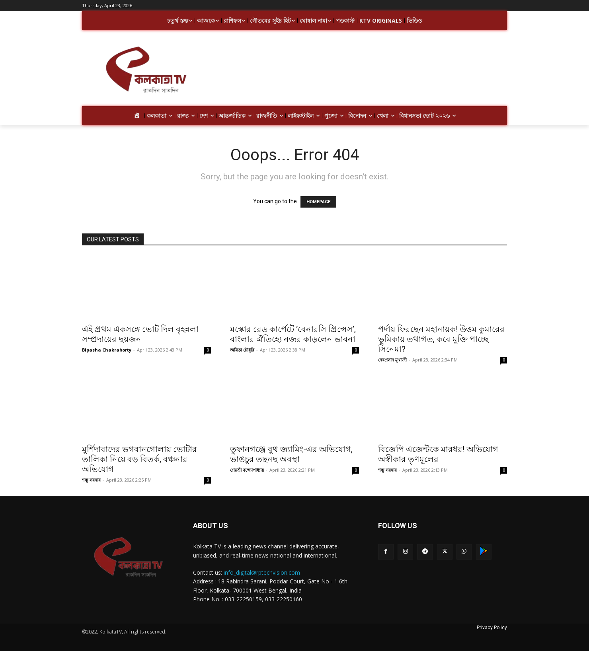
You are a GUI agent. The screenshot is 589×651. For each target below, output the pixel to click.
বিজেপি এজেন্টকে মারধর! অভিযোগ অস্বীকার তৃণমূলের (438, 454)
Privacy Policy (492, 627)
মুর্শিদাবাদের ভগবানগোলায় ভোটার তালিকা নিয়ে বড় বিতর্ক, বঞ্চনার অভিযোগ (139, 459)
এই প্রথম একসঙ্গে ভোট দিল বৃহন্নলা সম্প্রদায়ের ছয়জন (140, 334)
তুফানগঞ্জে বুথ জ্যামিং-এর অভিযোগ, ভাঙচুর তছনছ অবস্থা (291, 454)
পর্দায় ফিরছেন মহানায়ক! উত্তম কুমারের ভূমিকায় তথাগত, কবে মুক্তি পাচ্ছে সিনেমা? (441, 339)
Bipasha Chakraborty (106, 350)
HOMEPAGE (318, 201)
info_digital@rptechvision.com (262, 572)
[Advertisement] (358, 71)
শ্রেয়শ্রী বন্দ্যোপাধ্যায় (247, 470)
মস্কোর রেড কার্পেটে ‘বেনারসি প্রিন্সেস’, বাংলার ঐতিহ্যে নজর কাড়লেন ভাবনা (293, 334)
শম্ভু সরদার (91, 480)
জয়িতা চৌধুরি (242, 350)
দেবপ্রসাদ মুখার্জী (392, 360)
